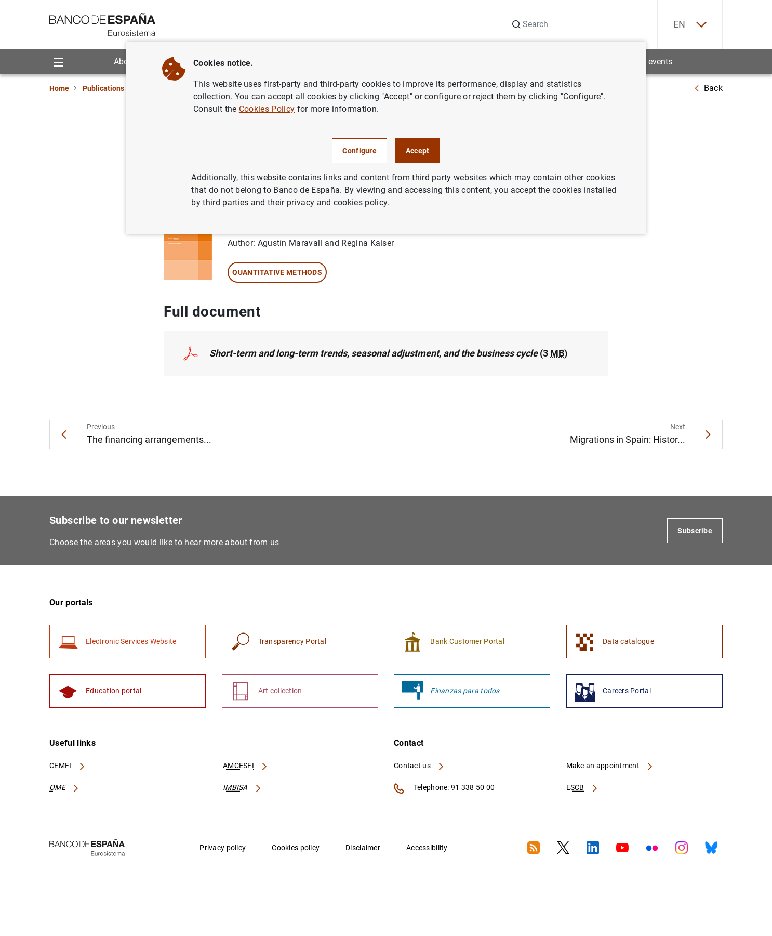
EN (690, 25)
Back (708, 88)
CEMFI (67, 765)
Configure (359, 151)
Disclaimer (362, 847)
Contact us (419, 765)
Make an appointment (610, 765)
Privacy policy (222, 847)
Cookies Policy (267, 109)
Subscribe (694, 530)
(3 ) (388, 353)
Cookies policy (296, 847)
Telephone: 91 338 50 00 (444, 788)
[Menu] (58, 62)
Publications (103, 88)
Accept (418, 151)
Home (59, 88)
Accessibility (427, 847)
